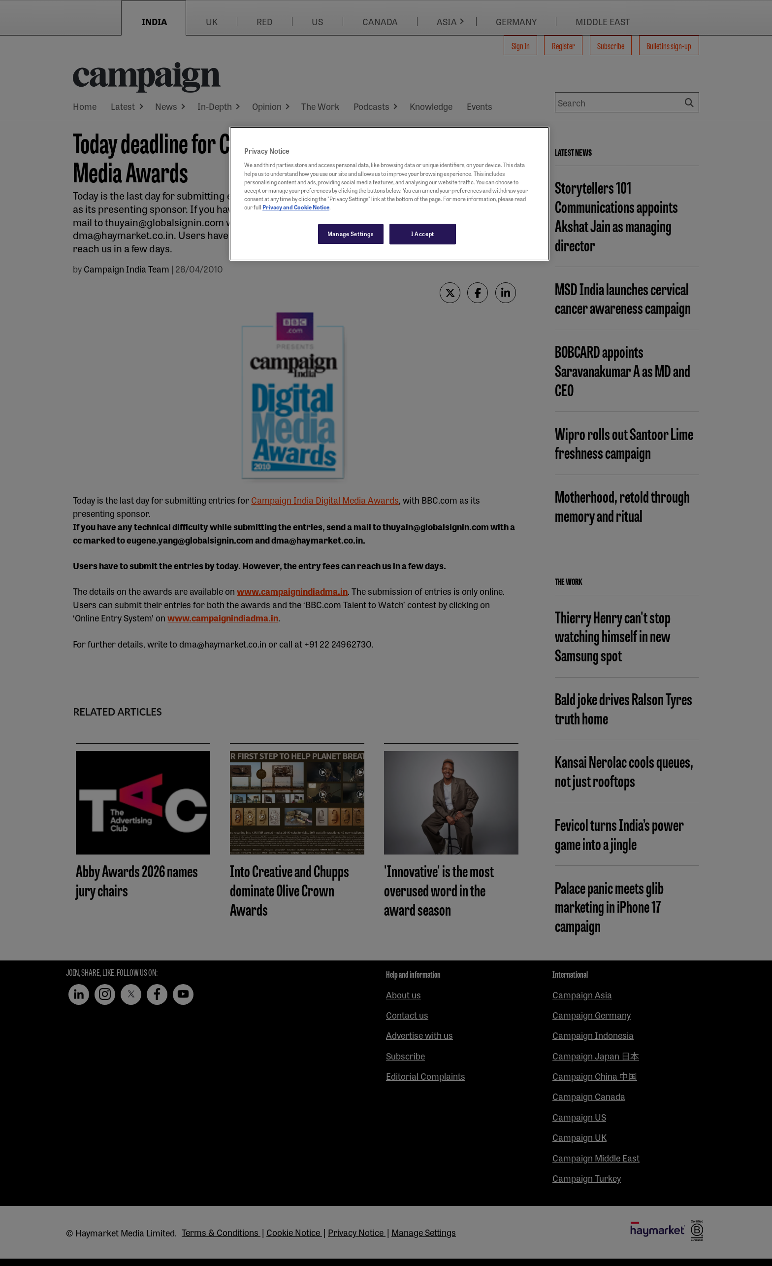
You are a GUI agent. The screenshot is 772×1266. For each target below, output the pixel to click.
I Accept (422, 234)
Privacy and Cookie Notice (295, 207)
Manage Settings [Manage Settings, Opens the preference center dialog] (350, 234)
